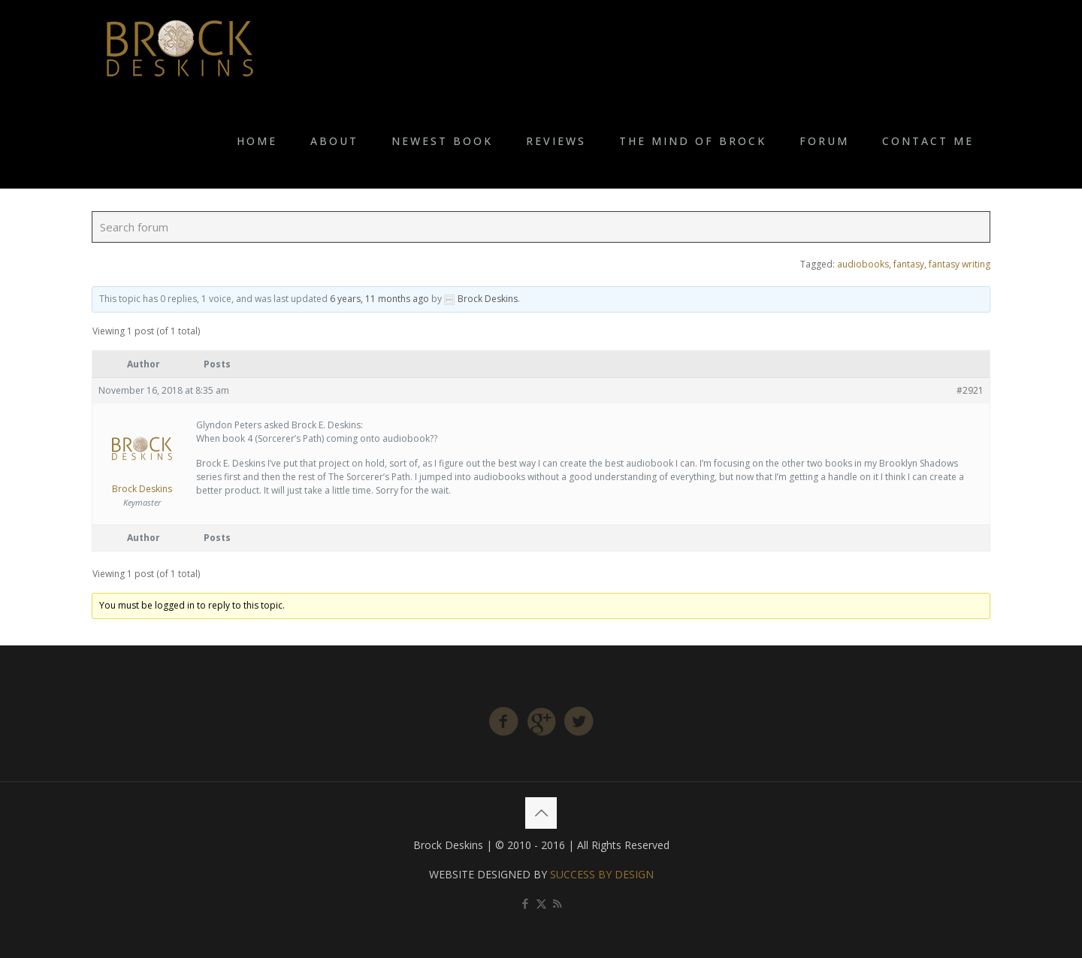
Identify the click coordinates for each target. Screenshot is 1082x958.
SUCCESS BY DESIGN (602, 874)
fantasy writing (959, 264)
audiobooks (863, 264)
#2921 (970, 390)
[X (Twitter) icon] (541, 903)
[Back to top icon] (541, 813)
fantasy (908, 264)
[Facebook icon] (525, 903)
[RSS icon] (557, 903)
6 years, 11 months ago (379, 298)
